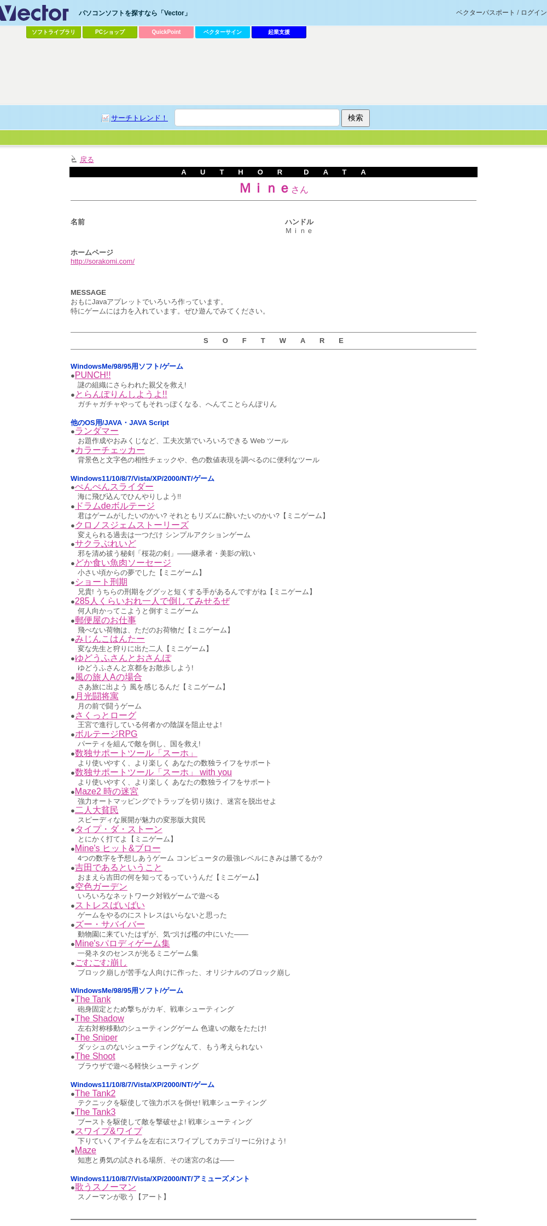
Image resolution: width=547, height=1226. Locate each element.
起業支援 (279, 32)
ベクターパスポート (485, 12)
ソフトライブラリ (53, 32)
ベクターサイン (222, 32)
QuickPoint (166, 32)
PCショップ (110, 32)
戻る (87, 159)
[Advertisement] (273, 71)
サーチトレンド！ (139, 118)
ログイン (534, 12)
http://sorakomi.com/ (103, 261)
